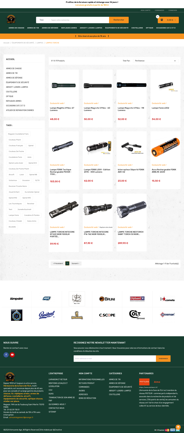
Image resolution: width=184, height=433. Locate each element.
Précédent (58, 258)
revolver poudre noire (18, 186)
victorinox (13, 180)
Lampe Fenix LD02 (160, 112)
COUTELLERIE (137, 28)
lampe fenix (14, 215)
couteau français (16, 146)
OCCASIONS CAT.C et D (165, 28)
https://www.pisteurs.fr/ (148, 382)
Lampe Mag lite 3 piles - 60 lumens (97, 113)
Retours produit (87, 378)
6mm (29, 157)
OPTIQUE (149, 28)
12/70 (37, 180)
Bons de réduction (87, 393)
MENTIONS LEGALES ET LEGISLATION (58, 379)
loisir (22, 175)
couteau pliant (15, 140)
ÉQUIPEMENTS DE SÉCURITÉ (116, 28)
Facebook (6, 349)
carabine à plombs (32, 215)
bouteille (12, 227)
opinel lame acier (16, 163)
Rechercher (119, 20)
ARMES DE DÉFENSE (50, 28)
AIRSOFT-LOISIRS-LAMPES (91, 28)
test (10, 209)
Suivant (76, 258)
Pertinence (156, 60)
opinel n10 (26, 198)
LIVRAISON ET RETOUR (58, 374)
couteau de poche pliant (19, 169)
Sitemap (52, 407)
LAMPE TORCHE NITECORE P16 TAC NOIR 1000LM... (96, 233)
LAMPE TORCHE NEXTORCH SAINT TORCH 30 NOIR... (130, 233)
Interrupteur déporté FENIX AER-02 (131, 172)
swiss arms (31, 221)
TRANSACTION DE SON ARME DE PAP (62, 394)
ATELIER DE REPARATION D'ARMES (20, 110)
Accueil (10, 59)
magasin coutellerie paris (18, 134)
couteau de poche (16, 151)
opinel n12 (13, 198)
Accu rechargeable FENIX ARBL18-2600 (164, 172)
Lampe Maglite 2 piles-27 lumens (62, 113)
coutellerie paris (15, 157)
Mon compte (145, 10)
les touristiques (15, 204)
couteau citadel (15, 221)
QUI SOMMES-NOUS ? (57, 399)
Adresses (83, 389)
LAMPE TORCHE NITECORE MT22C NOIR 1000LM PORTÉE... (62, 234)
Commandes (84, 382)
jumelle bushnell (24, 209)
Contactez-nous (56, 403)
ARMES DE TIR (33, 28)
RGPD (51, 389)
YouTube (12, 349)
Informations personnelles (92, 374)
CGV (50, 385)
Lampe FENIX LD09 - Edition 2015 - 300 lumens (97, 172)
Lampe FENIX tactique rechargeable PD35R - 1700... (60, 173)
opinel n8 (33, 175)
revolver (30, 204)
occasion (26, 180)
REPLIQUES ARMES (69, 28)
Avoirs (82, 386)
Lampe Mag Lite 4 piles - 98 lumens (131, 113)
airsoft (11, 175)
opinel (30, 146)
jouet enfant (14, 192)
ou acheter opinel (32, 192)
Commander (159, 10)
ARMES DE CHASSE (16, 28)
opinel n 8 (33, 163)
